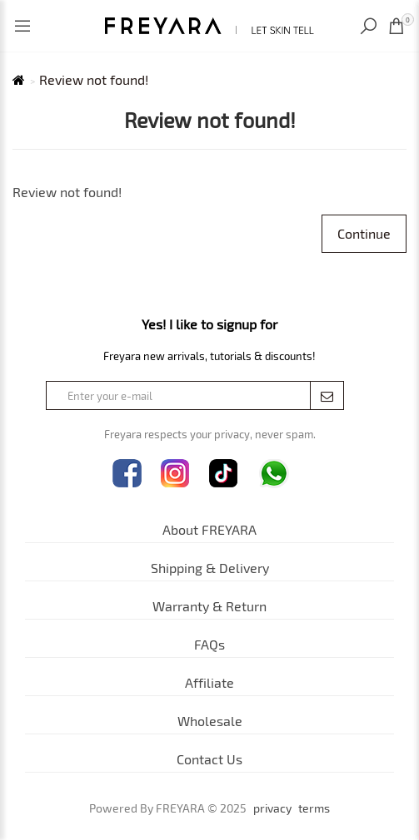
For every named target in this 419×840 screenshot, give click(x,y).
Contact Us (209, 759)
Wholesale (209, 721)
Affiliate (209, 682)
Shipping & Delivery (210, 568)
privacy (272, 808)
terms (314, 808)
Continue (364, 233)
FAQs (209, 644)
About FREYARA (209, 529)
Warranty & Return (209, 606)
